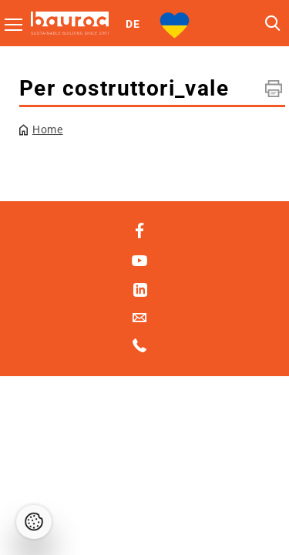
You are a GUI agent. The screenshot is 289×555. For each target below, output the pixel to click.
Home (47, 129)
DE (132, 24)
